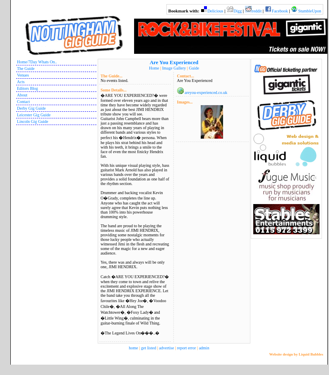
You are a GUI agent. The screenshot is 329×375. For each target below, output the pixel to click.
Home (154, 68)
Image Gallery (174, 68)
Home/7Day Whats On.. (37, 62)
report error (186, 348)
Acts (20, 81)
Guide (194, 68)
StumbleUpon (309, 11)
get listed (148, 348)
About (22, 95)
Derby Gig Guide (31, 108)
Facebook (280, 11)
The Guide (26, 68)
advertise (166, 348)
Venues (23, 75)
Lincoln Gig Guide (32, 121)
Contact (23, 101)
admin (204, 348)
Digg (237, 11)
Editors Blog (27, 88)
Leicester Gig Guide (33, 115)
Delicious (215, 11)
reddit (257, 11)
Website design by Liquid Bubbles (296, 354)
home (133, 348)
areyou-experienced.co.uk (206, 92)
